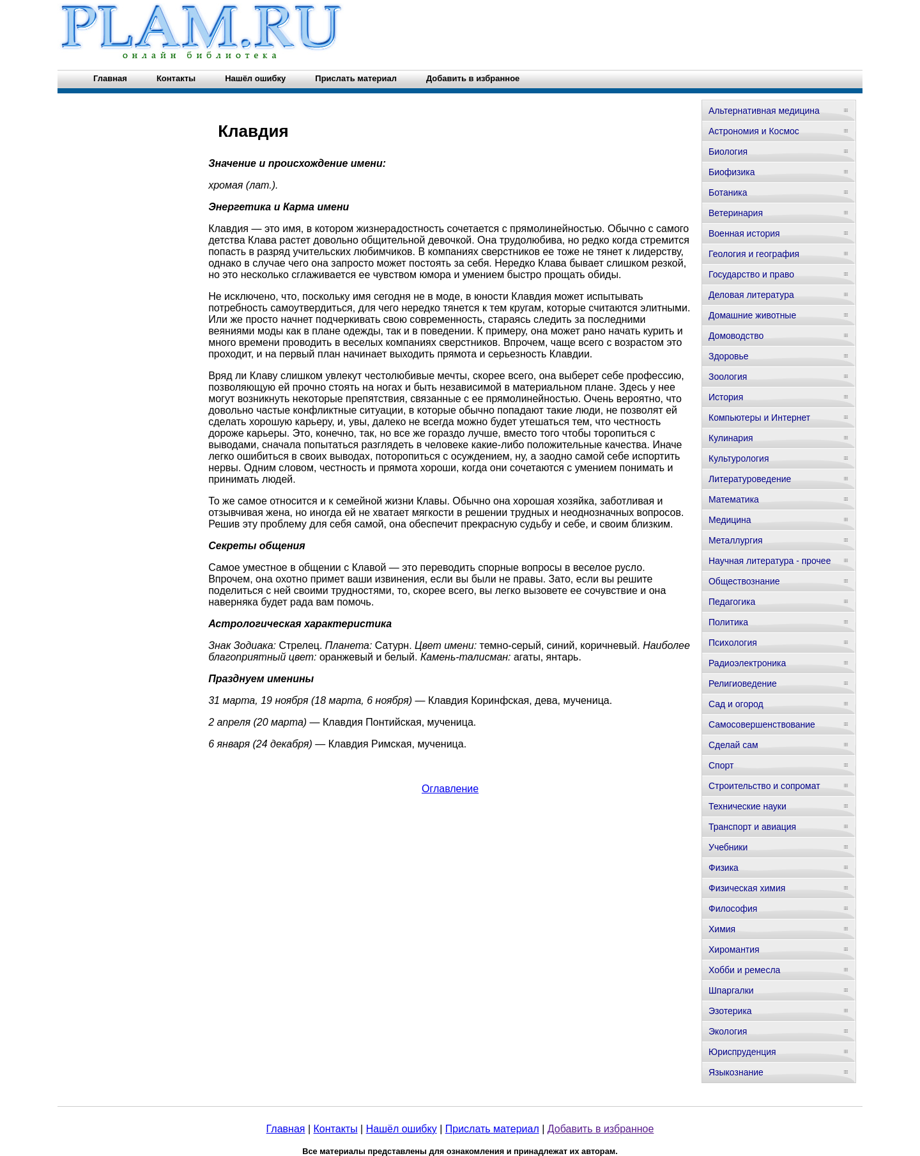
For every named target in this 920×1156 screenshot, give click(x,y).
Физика (724, 868)
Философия (733, 908)
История (726, 397)
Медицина (730, 520)
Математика (734, 499)
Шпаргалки (731, 990)
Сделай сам (733, 745)
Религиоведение (743, 683)
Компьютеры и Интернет (759, 417)
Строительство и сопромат (764, 786)
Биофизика (732, 172)
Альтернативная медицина (764, 110)
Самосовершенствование (762, 724)
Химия (722, 929)
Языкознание (736, 1072)
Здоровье (729, 356)
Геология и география (754, 254)
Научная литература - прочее (770, 561)
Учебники (728, 847)
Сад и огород (736, 704)
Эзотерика (730, 1011)
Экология (728, 1031)
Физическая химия (747, 888)
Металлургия (736, 540)
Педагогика (732, 602)
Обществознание (744, 581)
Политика (728, 622)
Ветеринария (736, 213)
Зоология (728, 376)
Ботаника (728, 192)
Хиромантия (734, 949)
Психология (733, 642)
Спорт (721, 765)
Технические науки (747, 806)
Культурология (739, 458)
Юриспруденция (742, 1052)
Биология (728, 151)
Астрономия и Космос (754, 131)
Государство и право (751, 274)
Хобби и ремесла (744, 970)
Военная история (744, 233)
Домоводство (736, 336)
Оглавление (450, 788)
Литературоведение (750, 479)
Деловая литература (751, 295)
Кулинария (731, 438)
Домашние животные (752, 315)
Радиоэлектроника (747, 663)
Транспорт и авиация (752, 827)
